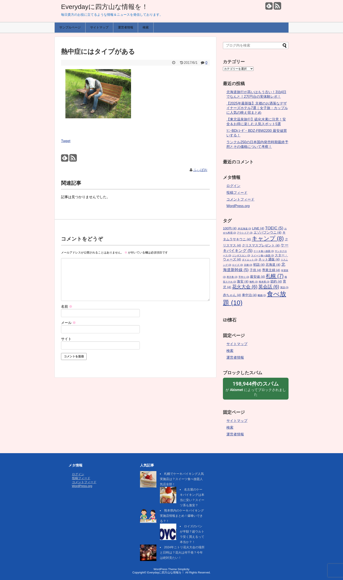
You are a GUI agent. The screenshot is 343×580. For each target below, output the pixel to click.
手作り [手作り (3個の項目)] (243, 277)
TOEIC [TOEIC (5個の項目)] (274, 228)
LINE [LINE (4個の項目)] (258, 228)
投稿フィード (236, 192)
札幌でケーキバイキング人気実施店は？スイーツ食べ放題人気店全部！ (182, 479)
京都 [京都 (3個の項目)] (248, 265)
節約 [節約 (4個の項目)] (276, 281)
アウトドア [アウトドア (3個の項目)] (244, 232)
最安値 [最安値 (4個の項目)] (257, 276)
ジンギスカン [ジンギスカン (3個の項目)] (241, 255)
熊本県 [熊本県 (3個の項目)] (264, 281)
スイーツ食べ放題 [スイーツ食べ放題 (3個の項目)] (262, 255)
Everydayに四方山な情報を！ (104, 6)
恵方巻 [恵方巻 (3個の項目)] (232, 277)
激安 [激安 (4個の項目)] (242, 281)
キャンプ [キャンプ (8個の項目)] (268, 238)
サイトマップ (99, 27)
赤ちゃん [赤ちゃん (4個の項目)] (232, 295)
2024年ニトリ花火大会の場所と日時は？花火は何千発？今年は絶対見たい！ (182, 552)
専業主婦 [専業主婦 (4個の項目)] (271, 270)
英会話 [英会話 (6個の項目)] (268, 286)
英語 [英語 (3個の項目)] (284, 287)
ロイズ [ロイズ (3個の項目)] (237, 265)
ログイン (233, 186)
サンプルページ (70, 27)
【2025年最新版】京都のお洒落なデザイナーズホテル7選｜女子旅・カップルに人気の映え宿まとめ (257, 107)
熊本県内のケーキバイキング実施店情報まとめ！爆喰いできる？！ (182, 516)
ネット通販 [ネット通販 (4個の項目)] (269, 259)
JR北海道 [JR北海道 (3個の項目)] (244, 228)
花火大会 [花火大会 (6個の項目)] (244, 286)
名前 (66, 306)
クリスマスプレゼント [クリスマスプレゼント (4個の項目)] (261, 245)
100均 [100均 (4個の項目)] (229, 228)
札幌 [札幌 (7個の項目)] (275, 276)
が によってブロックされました (256, 388)
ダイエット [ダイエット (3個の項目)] (249, 259)
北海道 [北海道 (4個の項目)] (273, 264)
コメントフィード (240, 199)
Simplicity (183, 569)
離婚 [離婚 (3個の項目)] (262, 295)
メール (68, 323)
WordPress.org (238, 206)
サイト (66, 339)
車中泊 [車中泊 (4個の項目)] (249, 295)
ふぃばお (200, 170)
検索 (146, 27)
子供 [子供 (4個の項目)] (255, 270)
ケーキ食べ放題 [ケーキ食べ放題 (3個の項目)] (264, 251)
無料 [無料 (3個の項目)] (253, 281)
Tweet (65, 141)
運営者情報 (125, 27)
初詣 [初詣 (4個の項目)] (258, 264)
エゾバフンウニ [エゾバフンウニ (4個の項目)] (267, 232)
